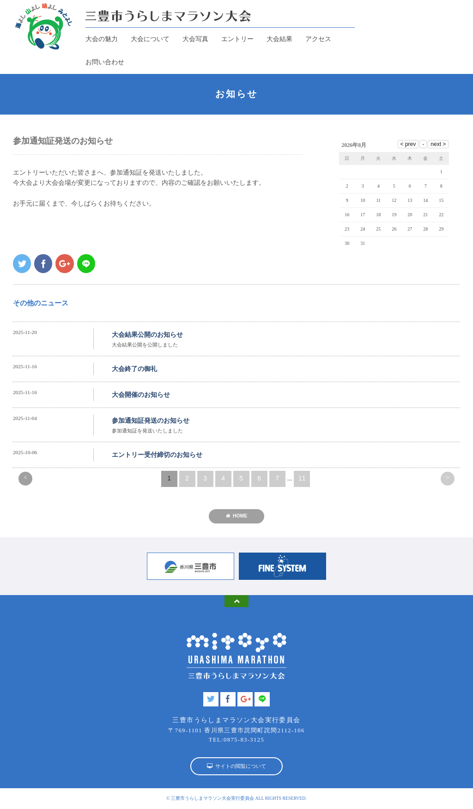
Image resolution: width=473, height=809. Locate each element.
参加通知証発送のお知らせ (150, 420)
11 (302, 478)
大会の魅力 (101, 39)
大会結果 (279, 39)
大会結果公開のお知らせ (147, 334)
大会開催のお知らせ (141, 394)
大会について (150, 39)
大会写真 (195, 39)
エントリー (237, 39)
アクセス (318, 39)
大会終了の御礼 (134, 368)
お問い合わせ (104, 62)
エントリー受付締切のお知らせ (157, 454)
